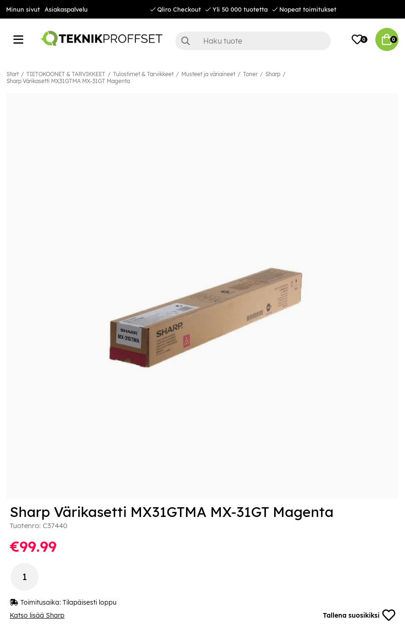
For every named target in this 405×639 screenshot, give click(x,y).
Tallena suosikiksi (359, 615)
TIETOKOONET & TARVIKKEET (65, 74)
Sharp (272, 74)
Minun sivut (23, 9)
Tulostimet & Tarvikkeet (143, 74)
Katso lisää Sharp (37, 615)
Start (12, 74)
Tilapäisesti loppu (89, 602)
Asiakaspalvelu (66, 9)
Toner (250, 74)
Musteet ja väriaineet (208, 74)
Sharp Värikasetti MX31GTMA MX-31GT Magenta (68, 80)
